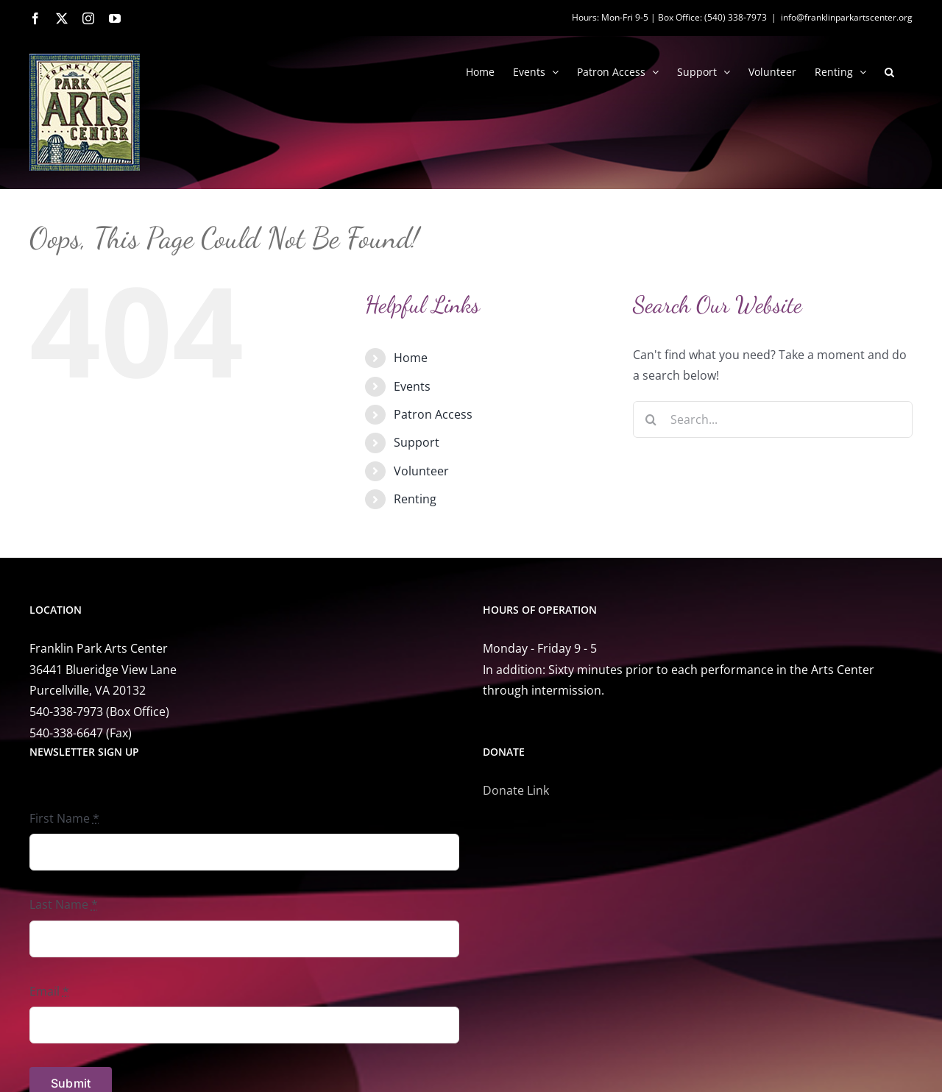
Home (411, 358)
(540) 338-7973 (735, 17)
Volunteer (421, 471)
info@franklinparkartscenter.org (847, 17)
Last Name (63, 904)
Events (412, 386)
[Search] (651, 419)
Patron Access (433, 414)
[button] (889, 70)
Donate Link (516, 790)
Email (49, 991)
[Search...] (773, 419)
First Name (64, 818)
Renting (415, 499)
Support (416, 442)
